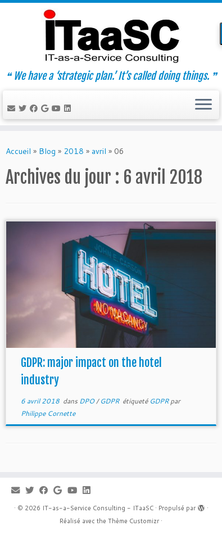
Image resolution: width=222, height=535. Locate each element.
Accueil (18, 151)
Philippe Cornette (48, 413)
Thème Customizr (133, 520)
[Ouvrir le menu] (203, 105)
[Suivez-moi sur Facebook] (35, 108)
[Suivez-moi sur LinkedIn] (69, 108)
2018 (74, 151)
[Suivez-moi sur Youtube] (58, 108)
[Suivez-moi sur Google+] (46, 108)
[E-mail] (13, 108)
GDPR (110, 401)
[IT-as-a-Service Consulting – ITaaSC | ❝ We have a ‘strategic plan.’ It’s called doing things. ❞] (111, 36)
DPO (87, 401)
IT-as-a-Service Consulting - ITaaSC (97, 508)
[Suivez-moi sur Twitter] (24, 108)
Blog (47, 151)
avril (99, 151)
